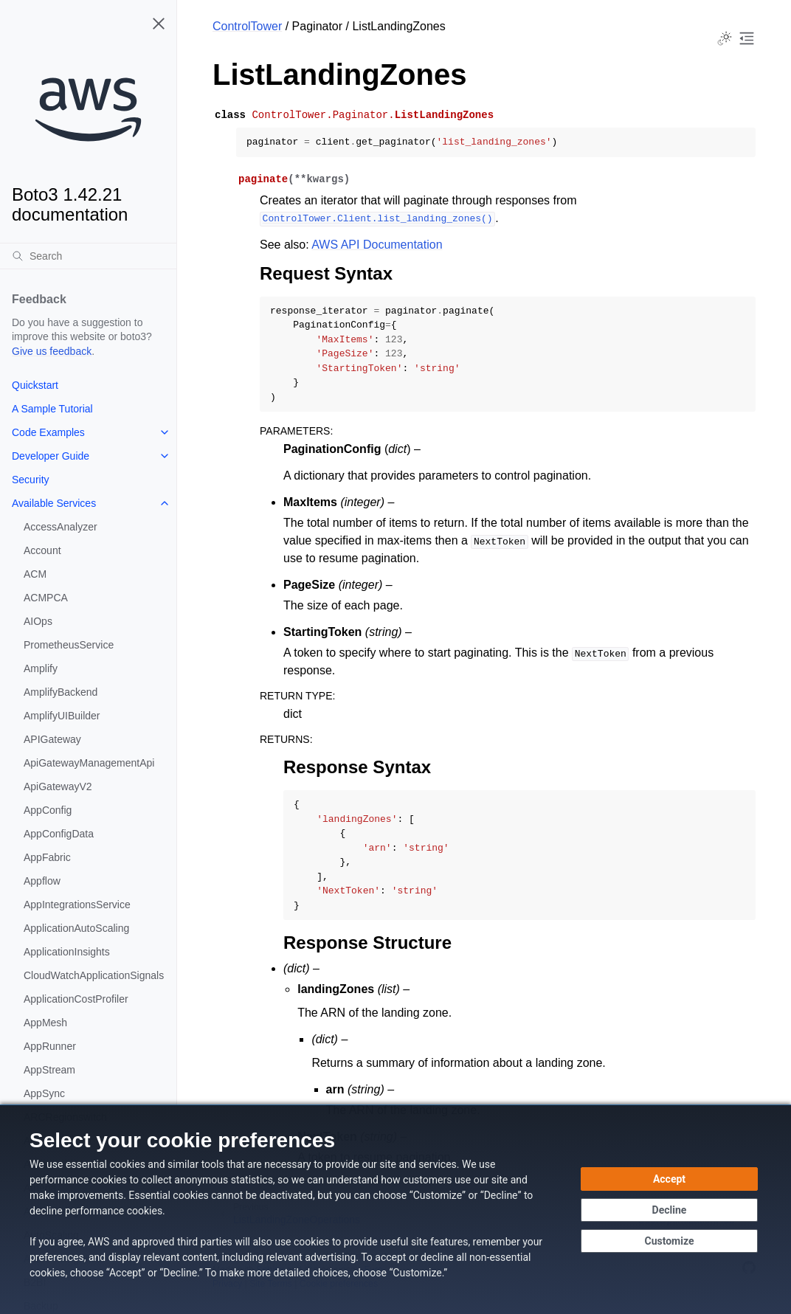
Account (42, 550)
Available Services (54, 503)
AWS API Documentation (376, 244)
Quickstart (35, 385)
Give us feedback (51, 351)
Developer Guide (50, 456)
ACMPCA (46, 598)
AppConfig (48, 810)
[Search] (88, 256)
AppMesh (45, 1022)
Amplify (41, 668)
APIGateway (52, 739)
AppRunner (50, 1046)
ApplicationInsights (67, 952)
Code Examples (48, 432)
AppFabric (47, 857)
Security (30, 479)
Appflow (42, 881)
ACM (35, 574)
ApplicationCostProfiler (76, 999)
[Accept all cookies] (669, 1179)
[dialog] (395, 1209)
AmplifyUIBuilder (62, 716)
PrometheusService (69, 645)
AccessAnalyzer (60, 527)
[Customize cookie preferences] (669, 1241)
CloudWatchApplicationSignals (94, 975)
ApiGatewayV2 (58, 786)
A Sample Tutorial (52, 409)
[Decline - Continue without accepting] (669, 1210)
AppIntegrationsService (77, 904)
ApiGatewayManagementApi (89, 763)
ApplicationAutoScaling (76, 928)
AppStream (49, 1070)
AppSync (44, 1093)
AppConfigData (59, 834)
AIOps (38, 621)
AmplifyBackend (60, 692)
